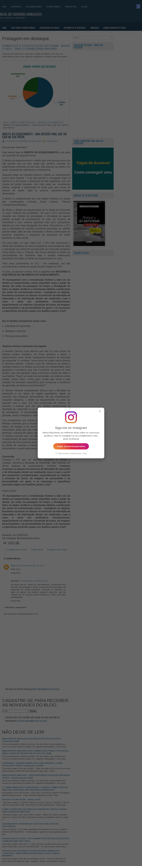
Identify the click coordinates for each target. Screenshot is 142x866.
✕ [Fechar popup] (100, 411)
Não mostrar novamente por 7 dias (71, 453)
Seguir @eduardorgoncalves (71, 446)
